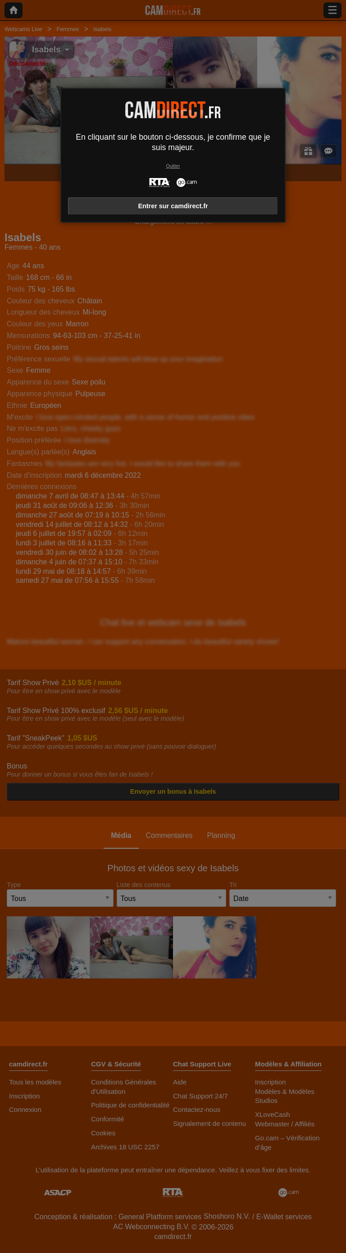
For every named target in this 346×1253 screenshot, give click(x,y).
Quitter (173, 166)
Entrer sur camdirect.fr (173, 206)
